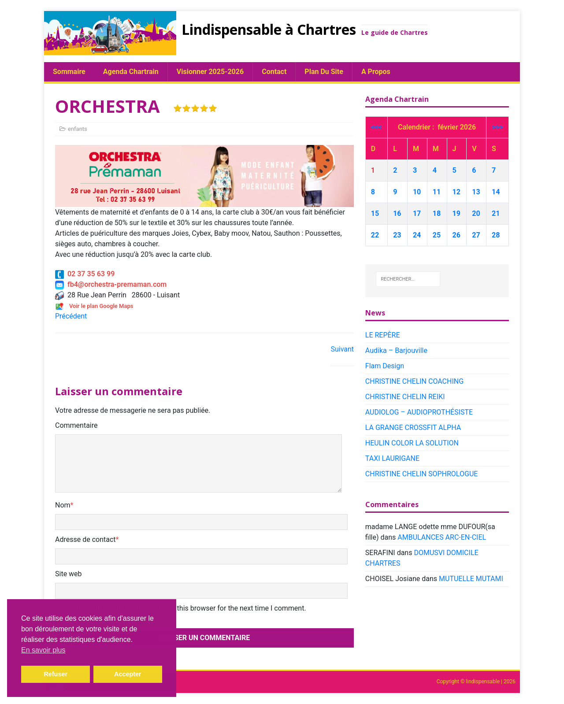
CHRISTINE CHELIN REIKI (405, 397)
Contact (274, 71)
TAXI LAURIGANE (392, 458)
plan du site (323, 71)
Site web (68, 574)
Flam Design (384, 366)
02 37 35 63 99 (85, 274)
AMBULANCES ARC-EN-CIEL (441, 537)
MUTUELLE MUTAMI (471, 578)
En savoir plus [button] (43, 650)
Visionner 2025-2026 (210, 71)
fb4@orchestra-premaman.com (111, 284)
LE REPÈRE (382, 335)
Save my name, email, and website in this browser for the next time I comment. (183, 608)
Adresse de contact (85, 539)
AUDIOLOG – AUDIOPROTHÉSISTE (419, 412)
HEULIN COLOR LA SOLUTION (412, 443)
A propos (375, 71)
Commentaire (76, 425)
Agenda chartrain (131, 71)
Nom (62, 505)
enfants (77, 129)
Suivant (342, 349)
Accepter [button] (127, 674)
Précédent (71, 316)
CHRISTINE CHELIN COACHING (414, 381)
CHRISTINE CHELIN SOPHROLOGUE (421, 474)
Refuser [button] (55, 674)
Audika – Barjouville (396, 350)
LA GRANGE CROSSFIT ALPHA (413, 427)
